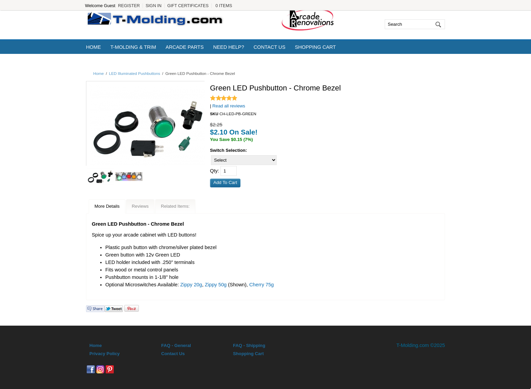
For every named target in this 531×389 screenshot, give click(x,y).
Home (93, 47)
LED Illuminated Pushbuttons (134, 73)
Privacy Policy (104, 353)
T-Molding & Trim (133, 47)
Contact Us (269, 47)
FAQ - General (176, 345)
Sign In (154, 5)
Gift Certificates (188, 5)
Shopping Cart (315, 47)
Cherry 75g (261, 284)
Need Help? (228, 47)
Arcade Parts (185, 47)
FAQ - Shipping (249, 345)
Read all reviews (228, 105)
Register (129, 5)
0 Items (223, 5)
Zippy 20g (191, 284)
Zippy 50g (216, 284)
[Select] (244, 160)
